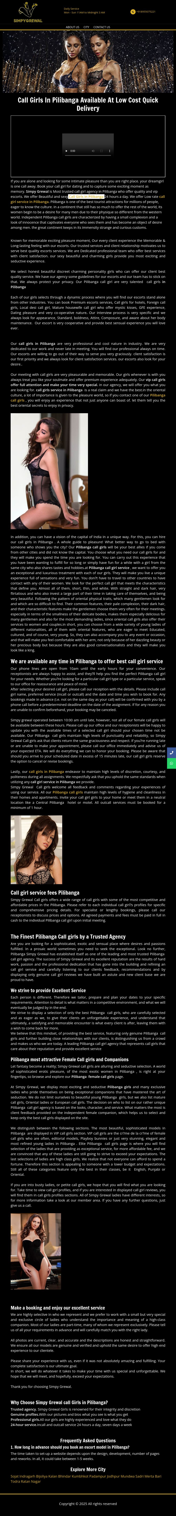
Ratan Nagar (31, 1481)
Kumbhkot (80, 1476)
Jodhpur (113, 1476)
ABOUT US (72, 27)
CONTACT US (102, 27)
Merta (149, 1476)
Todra (15, 1481)
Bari (158, 1476)
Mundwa (128, 1476)
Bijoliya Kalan (46, 1476)
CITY (86, 27)
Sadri (139, 1476)
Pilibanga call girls (68, 792)
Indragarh (27, 1476)
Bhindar (64, 1476)
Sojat (15, 1476)
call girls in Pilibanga (46, 771)
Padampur (97, 1476)
